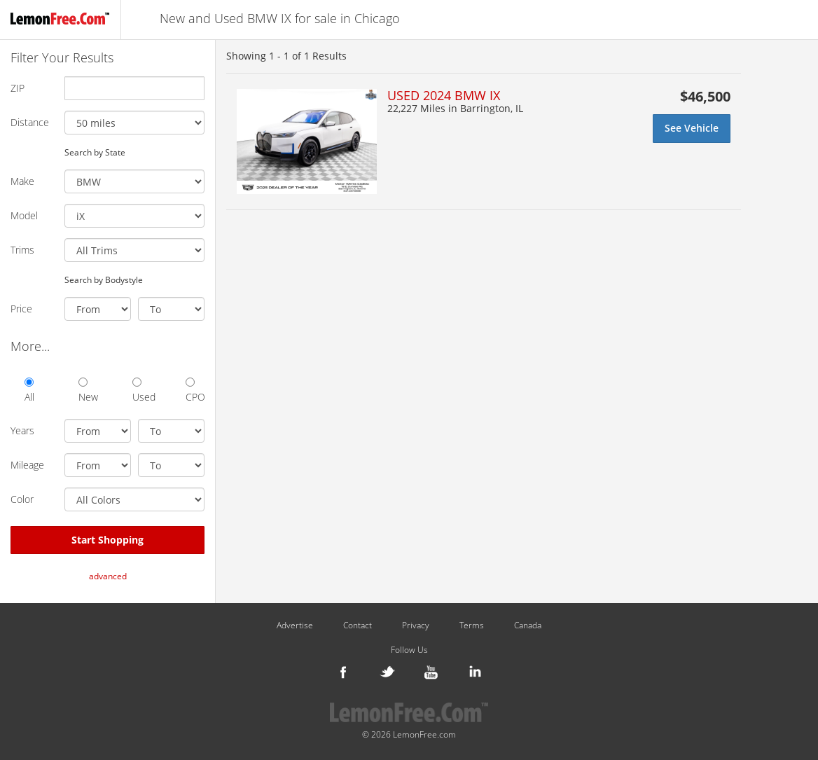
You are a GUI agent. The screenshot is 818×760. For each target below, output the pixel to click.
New (87, 390)
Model (24, 215)
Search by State (94, 152)
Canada (527, 625)
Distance (30, 122)
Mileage (27, 464)
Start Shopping (107, 539)
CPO (195, 390)
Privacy (415, 625)
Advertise (295, 625)
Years (22, 430)
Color (22, 499)
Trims (22, 249)
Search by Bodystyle (103, 279)
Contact (357, 625)
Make (22, 181)
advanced (108, 576)
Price (21, 308)
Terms (471, 625)
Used (141, 390)
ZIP (18, 88)
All (29, 390)
